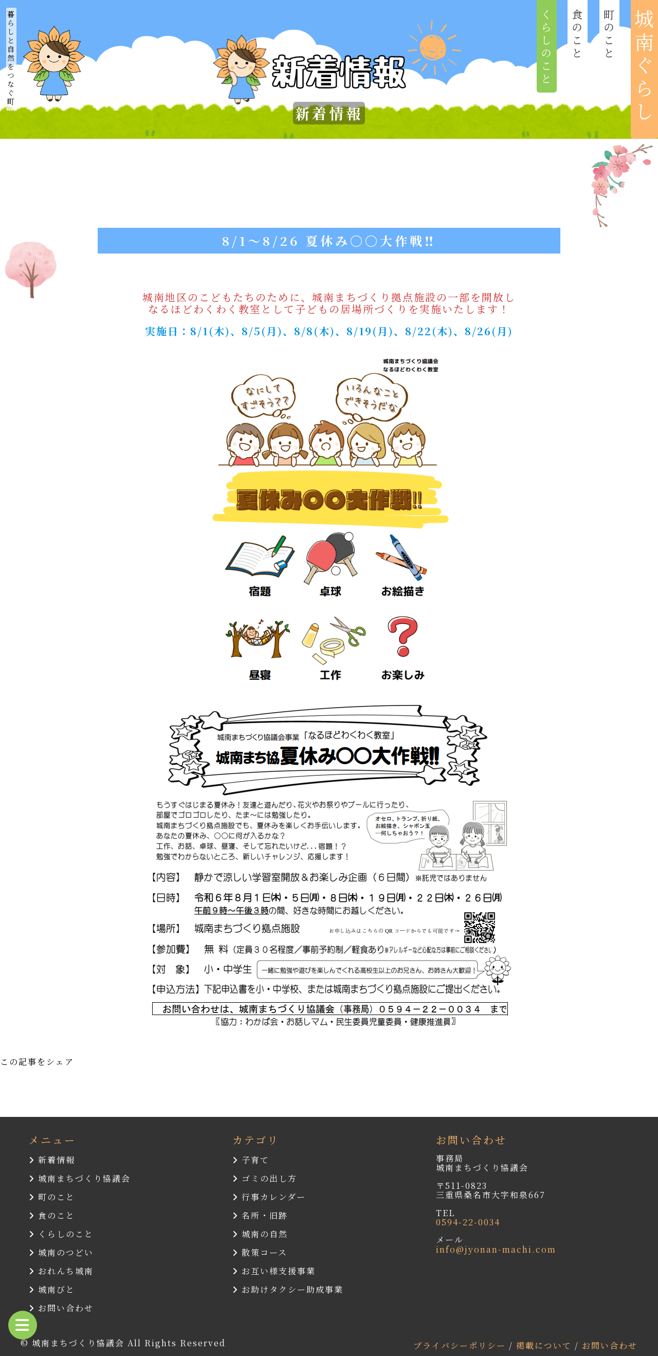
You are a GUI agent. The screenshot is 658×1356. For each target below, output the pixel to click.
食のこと (52, 1215)
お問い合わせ (61, 1308)
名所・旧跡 (260, 1215)
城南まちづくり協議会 (80, 1178)
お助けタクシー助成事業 (287, 1289)
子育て (250, 1160)
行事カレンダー (269, 1197)
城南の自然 (260, 1234)
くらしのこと (61, 1234)
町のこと (52, 1197)
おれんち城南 (61, 1271)
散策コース (259, 1252)
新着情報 (52, 1160)
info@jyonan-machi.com (496, 1249)
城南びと (52, 1289)
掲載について (545, 1345)
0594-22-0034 (468, 1222)
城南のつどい (61, 1252)
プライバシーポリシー (461, 1345)
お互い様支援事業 (274, 1271)
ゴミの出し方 (264, 1178)
